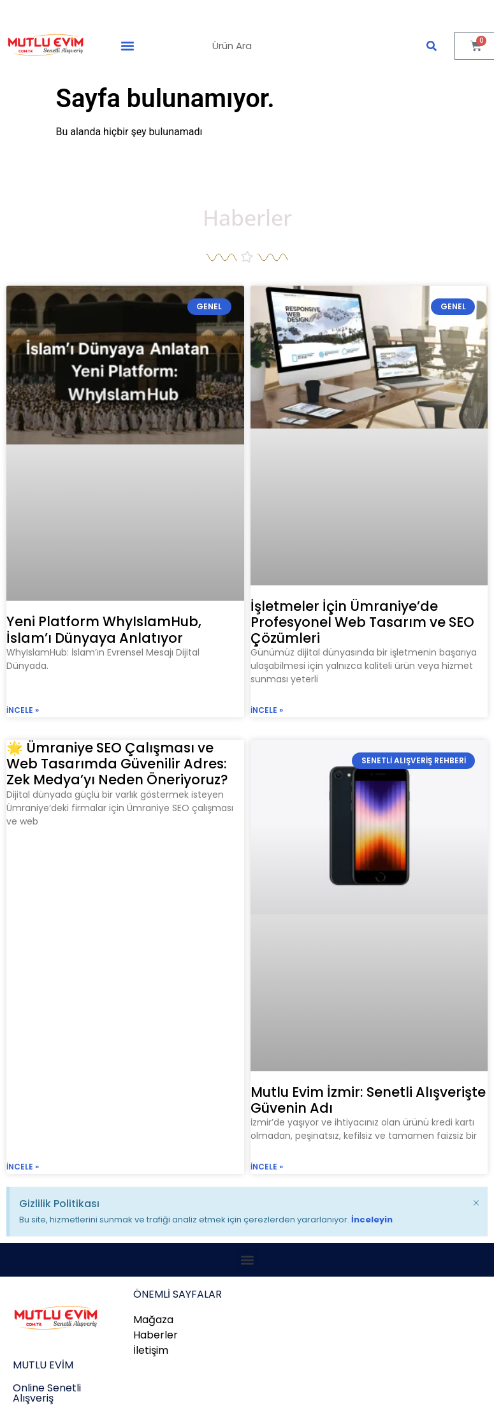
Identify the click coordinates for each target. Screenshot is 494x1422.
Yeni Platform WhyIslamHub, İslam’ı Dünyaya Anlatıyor (103, 629)
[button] (127, 45)
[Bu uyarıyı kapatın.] (476, 1201)
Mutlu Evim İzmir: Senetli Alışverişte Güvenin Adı (368, 1100)
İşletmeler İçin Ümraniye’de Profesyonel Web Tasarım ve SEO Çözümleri (362, 622)
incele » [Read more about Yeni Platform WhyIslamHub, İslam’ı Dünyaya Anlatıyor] (22, 710)
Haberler (247, 217)
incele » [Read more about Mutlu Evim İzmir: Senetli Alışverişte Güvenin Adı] (267, 1166)
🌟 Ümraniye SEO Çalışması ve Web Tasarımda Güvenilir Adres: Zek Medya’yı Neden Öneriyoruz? (117, 763)
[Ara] (431, 45)
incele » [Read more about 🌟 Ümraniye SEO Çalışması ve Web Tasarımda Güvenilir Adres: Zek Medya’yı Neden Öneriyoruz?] (22, 1166)
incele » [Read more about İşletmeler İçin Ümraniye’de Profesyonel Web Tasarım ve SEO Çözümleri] (267, 710)
